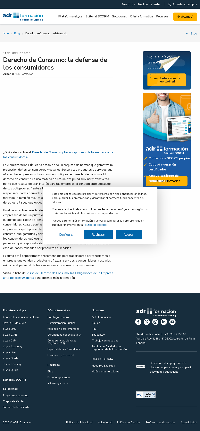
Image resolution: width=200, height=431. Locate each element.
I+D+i (95, 329)
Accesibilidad (189, 422)
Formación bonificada (16, 407)
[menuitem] (128, 4)
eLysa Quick (10, 370)
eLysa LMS (9, 329)
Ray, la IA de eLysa (14, 323)
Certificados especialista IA (64, 335)
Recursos (162, 16)
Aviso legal (105, 422)
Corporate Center (14, 401)
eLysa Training (12, 364)
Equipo (96, 323)
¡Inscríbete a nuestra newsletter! (166, 80)
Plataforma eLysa (70, 16)
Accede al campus (182, 4)
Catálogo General (58, 317)
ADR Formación (101, 317)
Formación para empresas (63, 329)
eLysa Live (9, 352)
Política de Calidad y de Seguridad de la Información (109, 348)
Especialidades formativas (63, 349)
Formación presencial (60, 355)
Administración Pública (61, 323)
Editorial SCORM (97, 16)
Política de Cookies (128, 422)
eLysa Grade (10, 358)
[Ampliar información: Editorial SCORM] (167, 141)
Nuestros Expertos (103, 366)
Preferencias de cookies (160, 422)
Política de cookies (95, 225)
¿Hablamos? (185, 16)
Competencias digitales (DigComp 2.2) (61, 342)
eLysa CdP (9, 340)
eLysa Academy (12, 346)
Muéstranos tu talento (106, 371)
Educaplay (98, 335)
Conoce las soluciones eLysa (21, 317)
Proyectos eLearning (15, 395)
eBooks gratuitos (58, 383)
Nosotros (128, 4)
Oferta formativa (141, 16)
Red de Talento (149, 4)
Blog (17, 33)
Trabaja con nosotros (105, 340)
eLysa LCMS (10, 335)
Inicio (6, 33)
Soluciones (119, 16)
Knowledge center (58, 377)
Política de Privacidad (79, 422)
